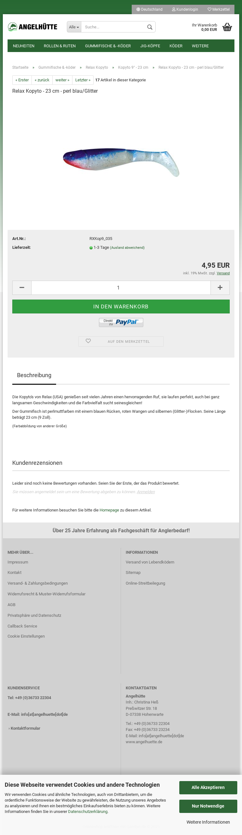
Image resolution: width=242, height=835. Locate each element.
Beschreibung (34, 375)
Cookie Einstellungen (26, 636)
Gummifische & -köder (108, 46)
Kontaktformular (25, 728)
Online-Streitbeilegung (145, 583)
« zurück (42, 80)
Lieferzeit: (21, 247)
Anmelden (146, 491)
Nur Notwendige (208, 806)
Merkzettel (219, 9)
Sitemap (133, 572)
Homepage (109, 510)
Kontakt (14, 572)
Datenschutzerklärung (87, 811)
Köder (176, 46)
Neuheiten (23, 46)
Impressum (18, 562)
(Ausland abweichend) (127, 248)
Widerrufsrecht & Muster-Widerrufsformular (46, 594)
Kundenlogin (185, 9)
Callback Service (22, 626)
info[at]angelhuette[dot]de (44, 714)
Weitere (200, 46)
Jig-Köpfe (150, 46)
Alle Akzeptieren (208, 787)
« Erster (22, 80)
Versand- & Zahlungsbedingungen (38, 583)
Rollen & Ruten (60, 46)
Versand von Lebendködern (150, 562)
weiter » (62, 80)
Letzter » (82, 80)
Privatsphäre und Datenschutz (34, 615)
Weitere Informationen (208, 822)
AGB (11, 604)
